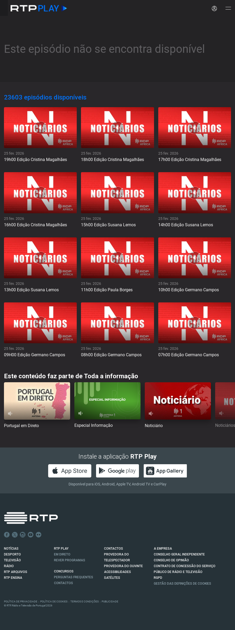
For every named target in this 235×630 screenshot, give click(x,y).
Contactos (63, 583)
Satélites (112, 578)
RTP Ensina (13, 578)
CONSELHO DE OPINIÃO (171, 560)
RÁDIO (9, 566)
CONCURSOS (64, 571)
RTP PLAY (61, 548)
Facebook (7, 535)
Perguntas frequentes (73, 577)
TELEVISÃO (12, 560)
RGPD (158, 578)
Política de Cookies (53, 601)
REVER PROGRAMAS (69, 560)
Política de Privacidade (20, 601)
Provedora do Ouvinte (123, 566)
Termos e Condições (84, 601)
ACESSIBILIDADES (117, 572)
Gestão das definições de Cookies (182, 583)
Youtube (31, 535)
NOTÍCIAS (11, 548)
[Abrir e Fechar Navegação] (228, 8)
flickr (39, 535)
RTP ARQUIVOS (15, 572)
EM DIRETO (62, 554)
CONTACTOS (113, 548)
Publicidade (110, 601)
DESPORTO (12, 554)
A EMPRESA (163, 548)
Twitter (15, 535)
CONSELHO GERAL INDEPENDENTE (179, 554)
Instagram (23, 535)
